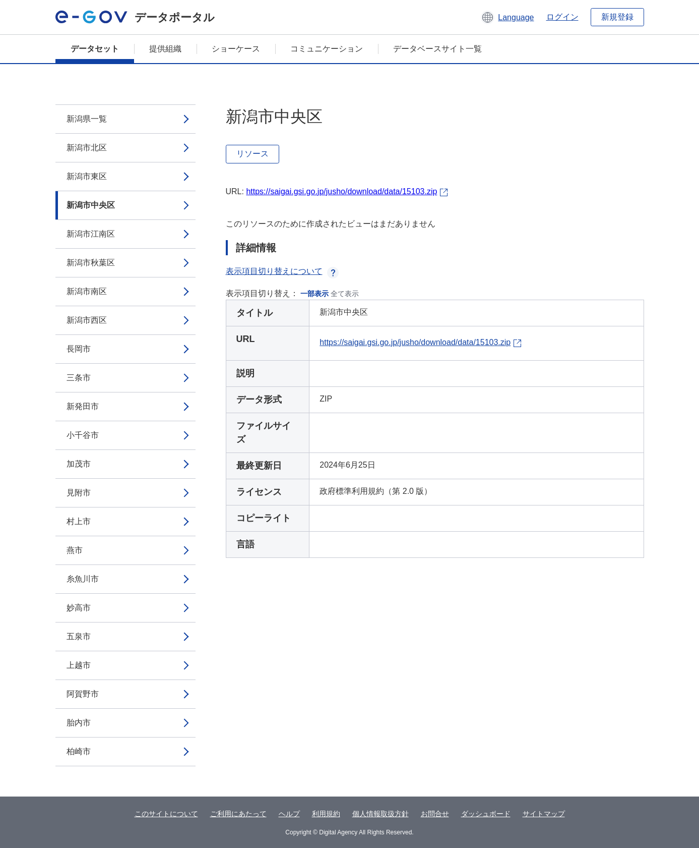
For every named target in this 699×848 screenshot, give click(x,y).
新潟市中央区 (91, 205)
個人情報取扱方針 (380, 814)
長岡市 (79, 349)
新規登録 (617, 17)
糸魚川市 (83, 579)
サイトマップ (544, 814)
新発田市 (83, 406)
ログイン (562, 17)
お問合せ (435, 814)
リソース (252, 153)
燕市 (75, 550)
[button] (507, 17)
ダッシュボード (486, 814)
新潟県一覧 (87, 119)
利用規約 (326, 814)
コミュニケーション (326, 48)
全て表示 (345, 294)
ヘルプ (289, 814)
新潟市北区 (87, 147)
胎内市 (79, 722)
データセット (95, 48)
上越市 (79, 665)
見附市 (79, 492)
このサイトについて (166, 814)
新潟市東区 (87, 176)
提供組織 (165, 48)
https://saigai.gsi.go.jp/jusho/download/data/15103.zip (341, 191)
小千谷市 (83, 435)
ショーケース (236, 48)
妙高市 (79, 607)
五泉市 (79, 636)
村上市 (79, 521)
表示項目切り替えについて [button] (282, 271)
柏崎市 (79, 751)
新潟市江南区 (91, 234)
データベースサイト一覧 (437, 48)
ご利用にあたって (238, 814)
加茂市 (79, 464)
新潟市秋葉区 (91, 262)
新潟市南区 (87, 291)
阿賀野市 (83, 694)
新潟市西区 (87, 320)
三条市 (79, 377)
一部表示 (314, 294)
